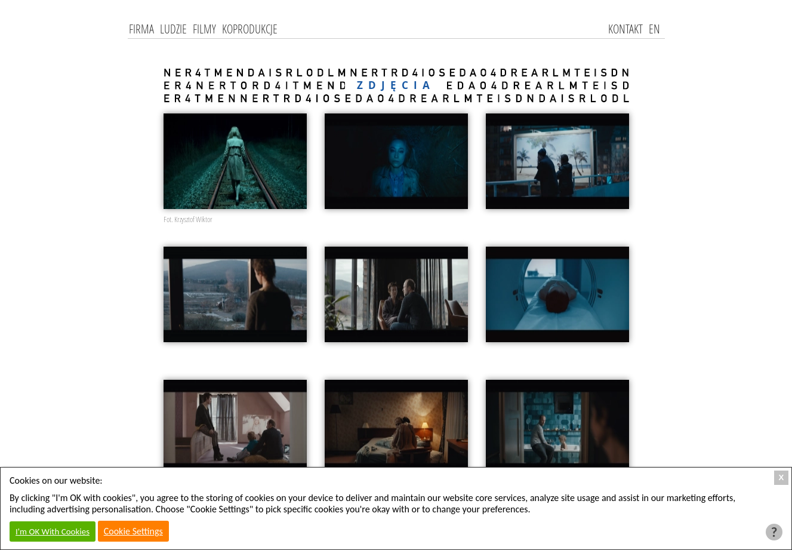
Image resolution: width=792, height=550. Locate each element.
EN (654, 28)
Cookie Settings (133, 531)
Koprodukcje (250, 28)
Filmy (204, 28)
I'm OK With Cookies (53, 531)
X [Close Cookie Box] (781, 477)
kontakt (625, 28)
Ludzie (173, 28)
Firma (141, 28)
